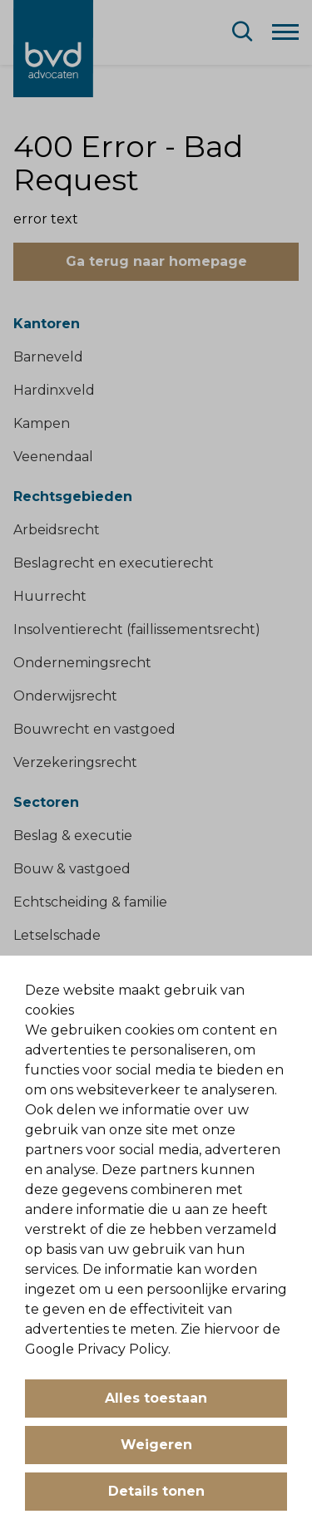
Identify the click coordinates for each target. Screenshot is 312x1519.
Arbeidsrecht (56, 530)
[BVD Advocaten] (53, 48)
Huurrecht (50, 596)
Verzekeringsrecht (75, 762)
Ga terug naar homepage (156, 261)
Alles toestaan (156, 1398)
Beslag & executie (72, 835)
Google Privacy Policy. (98, 1349)
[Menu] (285, 30)
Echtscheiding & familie (90, 902)
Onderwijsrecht (65, 696)
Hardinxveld (54, 390)
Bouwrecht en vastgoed (94, 729)
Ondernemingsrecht (82, 663)
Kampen (41, 423)
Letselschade (57, 935)
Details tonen (156, 1491)
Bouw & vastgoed (72, 869)
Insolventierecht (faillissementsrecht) (136, 629)
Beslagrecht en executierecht (113, 563)
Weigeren (156, 1445)
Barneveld (48, 357)
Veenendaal (53, 457)
